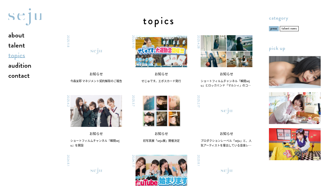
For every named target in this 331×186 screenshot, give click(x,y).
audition (19, 65)
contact (19, 76)
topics (16, 55)
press (273, 28)
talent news (289, 28)
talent (16, 45)
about (16, 35)
